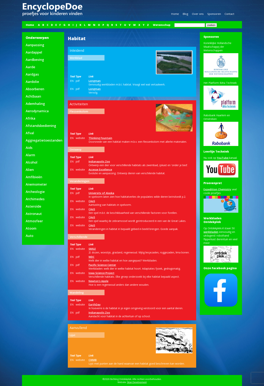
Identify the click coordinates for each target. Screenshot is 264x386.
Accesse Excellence (100, 169)
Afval (30, 133)
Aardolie (32, 81)
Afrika (30, 118)
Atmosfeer (34, 221)
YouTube (223, 158)
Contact (229, 14)
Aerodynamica (37, 111)
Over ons (198, 14)
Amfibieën (34, 177)
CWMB (93, 360)
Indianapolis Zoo (99, 161)
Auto (29, 235)
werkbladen (210, 232)
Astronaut (34, 213)
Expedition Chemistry (217, 189)
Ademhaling (35, 103)
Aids (29, 147)
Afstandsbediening (41, 125)
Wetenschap (161, 25)
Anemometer (36, 184)
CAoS (92, 201)
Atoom (31, 228)
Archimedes (35, 199)
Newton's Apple (98, 281)
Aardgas (32, 74)
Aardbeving (35, 59)
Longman (95, 81)
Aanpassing (35, 45)
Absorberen (35, 89)
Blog (185, 14)
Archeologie (35, 191)
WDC (91, 257)
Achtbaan (33, 96)
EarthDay (95, 304)
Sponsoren (214, 14)
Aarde (30, 67)
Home (175, 14)
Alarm (30, 155)
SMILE (92, 248)
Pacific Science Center (102, 265)
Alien (30, 169)
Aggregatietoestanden (44, 140)
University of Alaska (101, 193)
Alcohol (31, 162)
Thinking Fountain (100, 138)
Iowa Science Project (101, 273)
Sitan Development (137, 382)
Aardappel (34, 52)
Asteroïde (33, 206)
